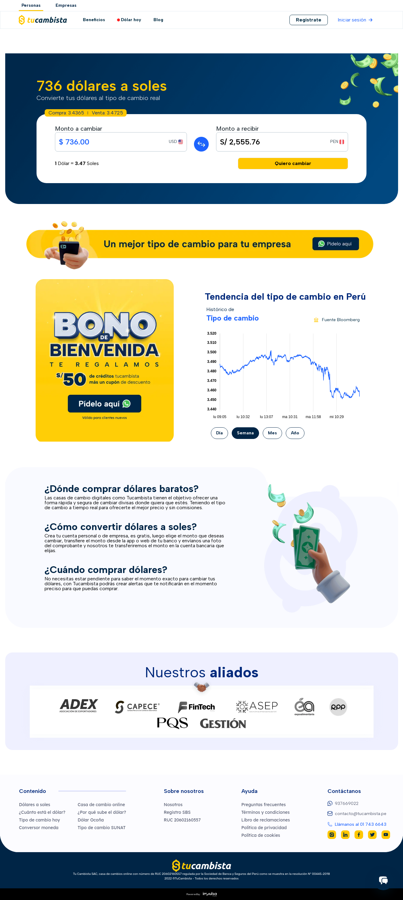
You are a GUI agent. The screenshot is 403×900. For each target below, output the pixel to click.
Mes (272, 433)
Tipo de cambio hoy (39, 820)
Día (219, 433)
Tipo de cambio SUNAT (102, 827)
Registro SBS (177, 812)
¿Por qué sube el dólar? (102, 812)
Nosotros (173, 804)
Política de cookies (260, 835)
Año (295, 433)
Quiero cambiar (293, 163)
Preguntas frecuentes (263, 804)
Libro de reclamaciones (265, 820)
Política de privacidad (264, 827)
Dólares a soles (34, 804)
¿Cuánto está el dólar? (42, 812)
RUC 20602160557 (182, 820)
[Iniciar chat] (383, 880)
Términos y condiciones (265, 812)
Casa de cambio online (101, 804)
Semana (245, 433)
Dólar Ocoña (91, 820)
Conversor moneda (39, 827)
